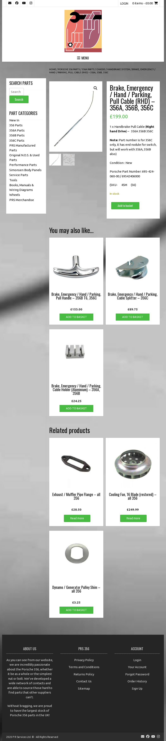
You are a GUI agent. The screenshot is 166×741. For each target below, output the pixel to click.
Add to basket (125, 205)
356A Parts (88, 69)
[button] (95, 88)
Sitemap (84, 688)
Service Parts (18, 175)
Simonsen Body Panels (25, 170)
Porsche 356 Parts (69, 69)
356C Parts (16, 140)
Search (19, 99)
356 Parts (16, 125)
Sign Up (137, 688)
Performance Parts (23, 165)
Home (52, 69)
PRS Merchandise (21, 200)
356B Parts (17, 135)
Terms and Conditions (83, 667)
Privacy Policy (84, 660)
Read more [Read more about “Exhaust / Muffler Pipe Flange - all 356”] (77, 518)
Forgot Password (137, 674)
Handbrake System (118, 69)
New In (14, 120)
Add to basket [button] (76, 316)
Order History (137, 681)
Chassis (100, 69)
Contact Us (84, 681)
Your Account (137, 667)
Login (124, 3)
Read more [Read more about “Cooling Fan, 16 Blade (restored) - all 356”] (133, 518)
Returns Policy (84, 674)
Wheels (14, 194)
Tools (13, 180)
